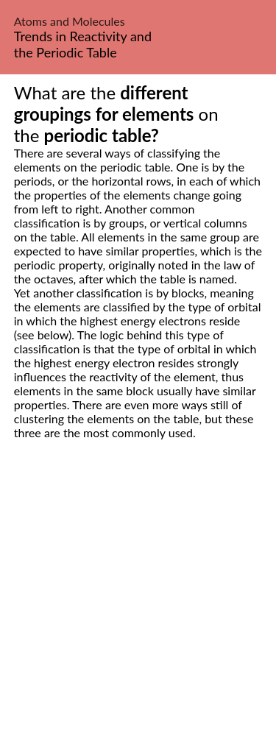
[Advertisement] (138, 613)
